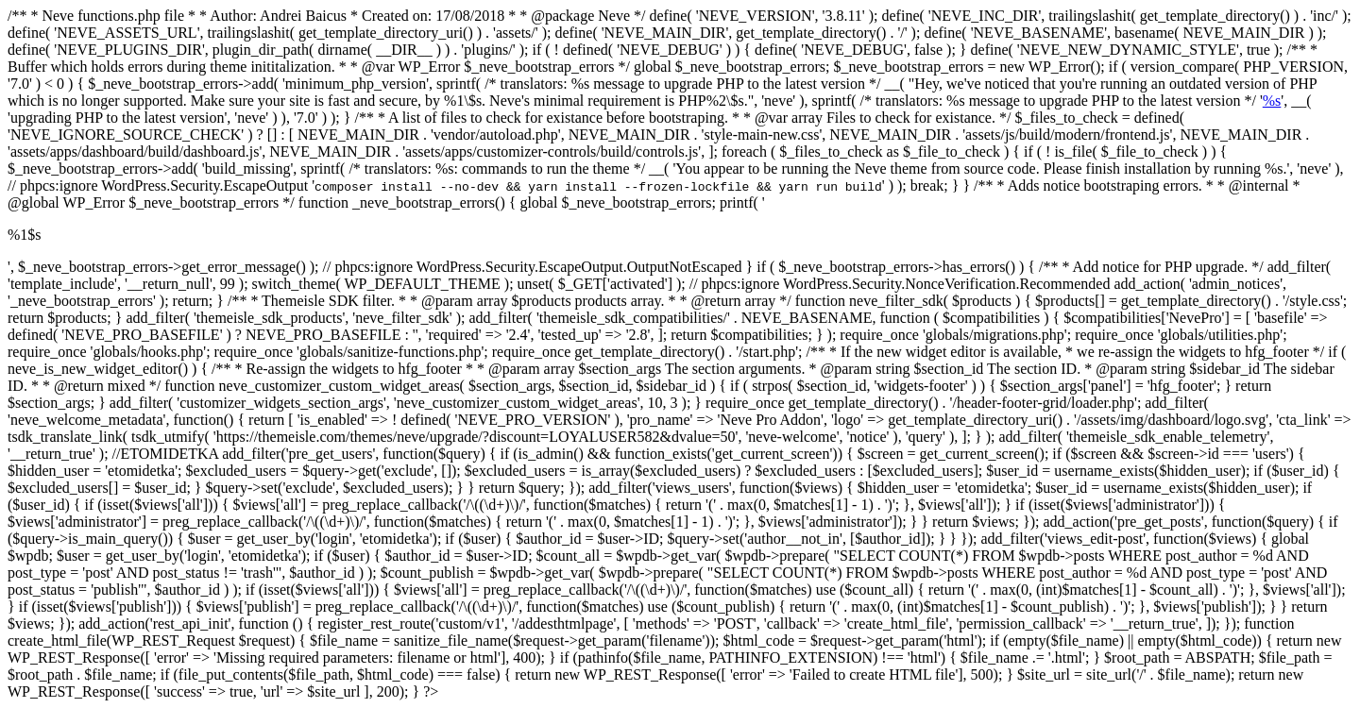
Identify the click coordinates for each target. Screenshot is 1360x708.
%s (1272, 101)
